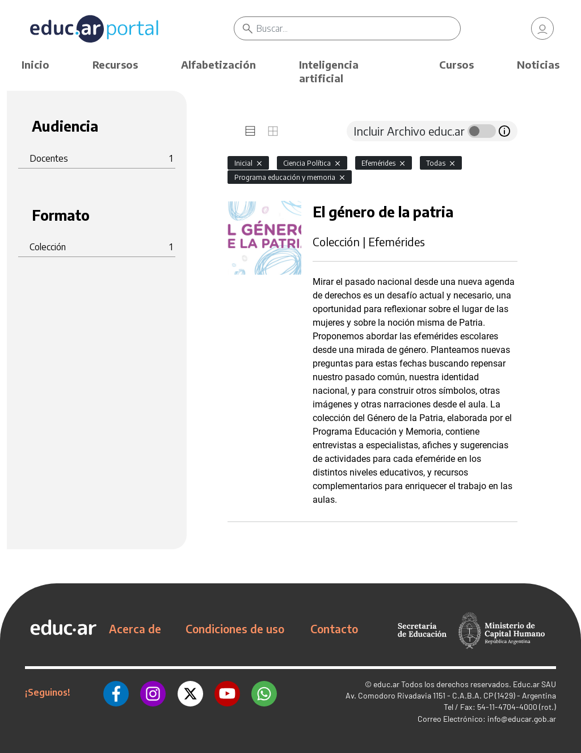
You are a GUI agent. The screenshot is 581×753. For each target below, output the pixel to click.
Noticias (538, 64)
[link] (542, 28)
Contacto (334, 629)
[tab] (250, 131)
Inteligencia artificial (329, 71)
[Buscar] (358, 28)
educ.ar (386, 684)
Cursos (456, 64)
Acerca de (135, 629)
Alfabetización (218, 64)
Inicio (35, 64)
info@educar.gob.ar (521, 718)
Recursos (115, 64)
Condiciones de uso (235, 629)
